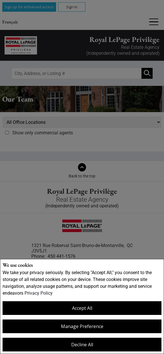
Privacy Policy (38, 293)
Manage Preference (82, 326)
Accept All (82, 308)
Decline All (82, 344)
